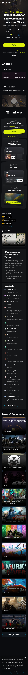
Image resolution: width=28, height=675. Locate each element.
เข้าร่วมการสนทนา (11, 405)
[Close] (25, 658)
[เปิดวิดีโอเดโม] (14, 101)
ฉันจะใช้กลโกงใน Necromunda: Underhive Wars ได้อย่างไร (14, 272)
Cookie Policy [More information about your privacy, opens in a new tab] (7, 668)
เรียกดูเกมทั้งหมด (14, 635)
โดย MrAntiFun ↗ (19, 37)
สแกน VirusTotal (9, 37)
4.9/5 (9, 29)
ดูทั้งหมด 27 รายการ (6, 226)
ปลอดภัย (9, 35)
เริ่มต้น (14, 45)
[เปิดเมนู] (25, 2)
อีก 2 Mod (22, 52)
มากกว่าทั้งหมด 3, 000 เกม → (14, 12)
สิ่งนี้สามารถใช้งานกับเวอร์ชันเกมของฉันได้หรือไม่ (14, 277)
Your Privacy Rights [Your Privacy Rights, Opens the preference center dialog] (14, 671)
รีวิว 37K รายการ (9, 31)
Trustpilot (13, 267)
